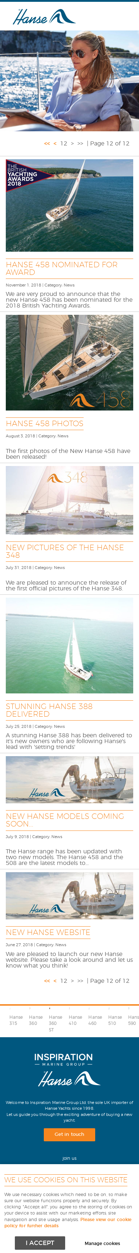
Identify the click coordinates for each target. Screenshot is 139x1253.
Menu (115, 16)
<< (47, 144)
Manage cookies (102, 1244)
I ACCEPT (40, 1243)
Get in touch (69, 1134)
